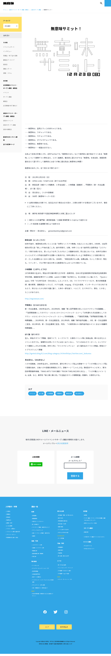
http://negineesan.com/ (35, 290)
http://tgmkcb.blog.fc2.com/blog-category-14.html (47, 345)
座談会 (5, 64)
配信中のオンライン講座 (10, 138)
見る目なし (80, 389)
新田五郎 (70, 389)
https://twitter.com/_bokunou (80, 345)
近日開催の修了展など (10, 106)
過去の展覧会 (7, 129)
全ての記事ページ (9, 144)
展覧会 (5, 101)
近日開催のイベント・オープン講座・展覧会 (10, 86)
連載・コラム (7, 73)
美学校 (10, 3)
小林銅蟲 (51, 389)
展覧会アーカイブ (8, 60)
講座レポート (7, 69)
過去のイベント (8, 121)
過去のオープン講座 (9, 125)
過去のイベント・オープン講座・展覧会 (10, 114)
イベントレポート (9, 47)
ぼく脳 (42, 389)
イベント (6, 92)
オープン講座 (7, 97)
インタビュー (7, 51)
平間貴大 (60, 389)
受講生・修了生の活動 (10, 56)
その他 (5, 42)
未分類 (5, 81)
